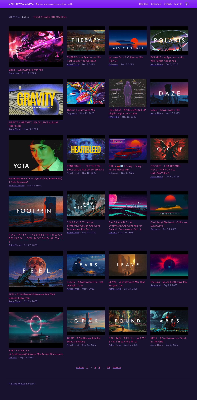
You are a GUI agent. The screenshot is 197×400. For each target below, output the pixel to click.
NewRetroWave (16, 185)
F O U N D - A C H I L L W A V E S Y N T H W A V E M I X (127, 339)
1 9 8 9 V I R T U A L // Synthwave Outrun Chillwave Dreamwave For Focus (83, 225)
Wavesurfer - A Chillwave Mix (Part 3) (126, 58)
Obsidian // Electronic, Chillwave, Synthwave (169, 223)
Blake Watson (19, 383)
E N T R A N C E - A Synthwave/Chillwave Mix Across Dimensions (36, 352)
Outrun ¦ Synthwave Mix (81, 110)
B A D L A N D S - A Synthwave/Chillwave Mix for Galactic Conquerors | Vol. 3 (125, 225)
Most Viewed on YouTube (50, 17)
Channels (156, 4)
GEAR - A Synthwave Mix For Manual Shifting (84, 339)
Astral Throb (73, 64)
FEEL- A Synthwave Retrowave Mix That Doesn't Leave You (32, 296)
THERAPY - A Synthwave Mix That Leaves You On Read (84, 58)
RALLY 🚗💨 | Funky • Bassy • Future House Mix (126, 167)
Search (168, 4)
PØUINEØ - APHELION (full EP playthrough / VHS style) (127, 111)
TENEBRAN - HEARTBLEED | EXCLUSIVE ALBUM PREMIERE (85, 167)
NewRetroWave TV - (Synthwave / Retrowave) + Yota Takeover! (35, 180)
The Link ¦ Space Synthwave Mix (168, 282)
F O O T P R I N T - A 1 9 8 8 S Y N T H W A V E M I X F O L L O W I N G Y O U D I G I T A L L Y (36, 238)
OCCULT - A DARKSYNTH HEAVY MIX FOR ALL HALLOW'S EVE (165, 169)
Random (143, 4)
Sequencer (14, 73)
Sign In (178, 4)
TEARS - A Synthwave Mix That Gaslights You (85, 283)
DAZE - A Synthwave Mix (165, 110)
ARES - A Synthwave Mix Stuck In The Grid (168, 339)
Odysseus (113, 64)
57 (108, 367)
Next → (117, 367)
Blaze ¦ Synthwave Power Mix (26, 69)
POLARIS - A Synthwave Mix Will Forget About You (167, 58)
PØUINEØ (114, 116)
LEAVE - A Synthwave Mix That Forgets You (127, 283)
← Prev (80, 367)
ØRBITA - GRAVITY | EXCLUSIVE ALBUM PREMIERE (33, 124)
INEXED (113, 232)
